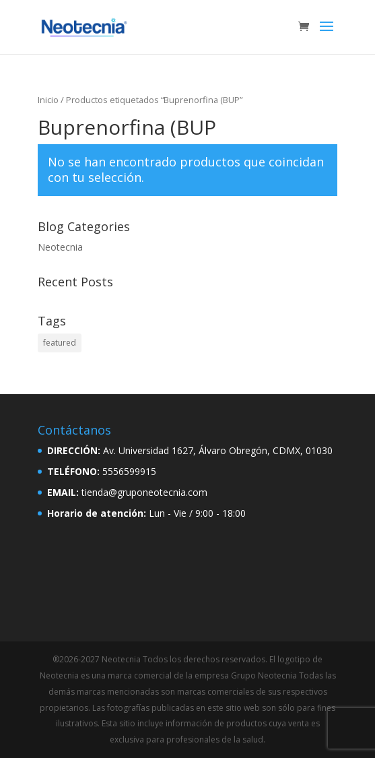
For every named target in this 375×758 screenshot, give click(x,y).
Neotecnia (60, 247)
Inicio (48, 100)
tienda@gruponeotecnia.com (144, 492)
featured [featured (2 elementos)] (59, 342)
